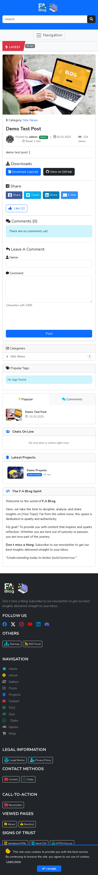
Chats (10, 720)
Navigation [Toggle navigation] (49, 35)
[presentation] (49, 319)
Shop (9, 733)
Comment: (15, 273)
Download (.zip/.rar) (23, 172)
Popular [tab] (26, 399)
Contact (10, 701)
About (10, 675)
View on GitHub (59, 172)
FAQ (8, 707)
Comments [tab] (72, 399)
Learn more (13, 861)
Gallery (10, 682)
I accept (49, 869)
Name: (12, 257)
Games (10, 727)
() (16, 208)
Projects (11, 695)
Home (9, 669)
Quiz (8, 714)
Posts (9, 688)
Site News (30, 120)
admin (33, 137)
